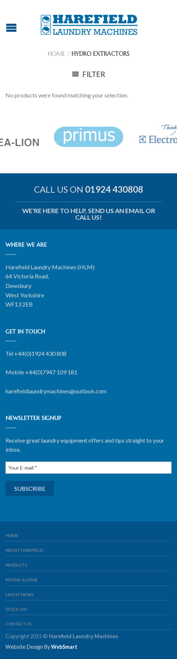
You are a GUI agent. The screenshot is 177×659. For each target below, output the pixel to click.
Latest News (19, 594)
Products (16, 565)
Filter (88, 74)
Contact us (18, 623)
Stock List (16, 609)
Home (56, 53)
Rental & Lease (21, 579)
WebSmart (64, 647)
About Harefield (24, 550)
